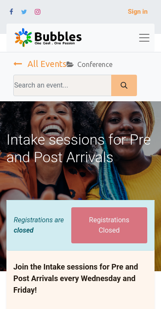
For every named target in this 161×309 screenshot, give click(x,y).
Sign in (138, 11)
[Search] (124, 85)
